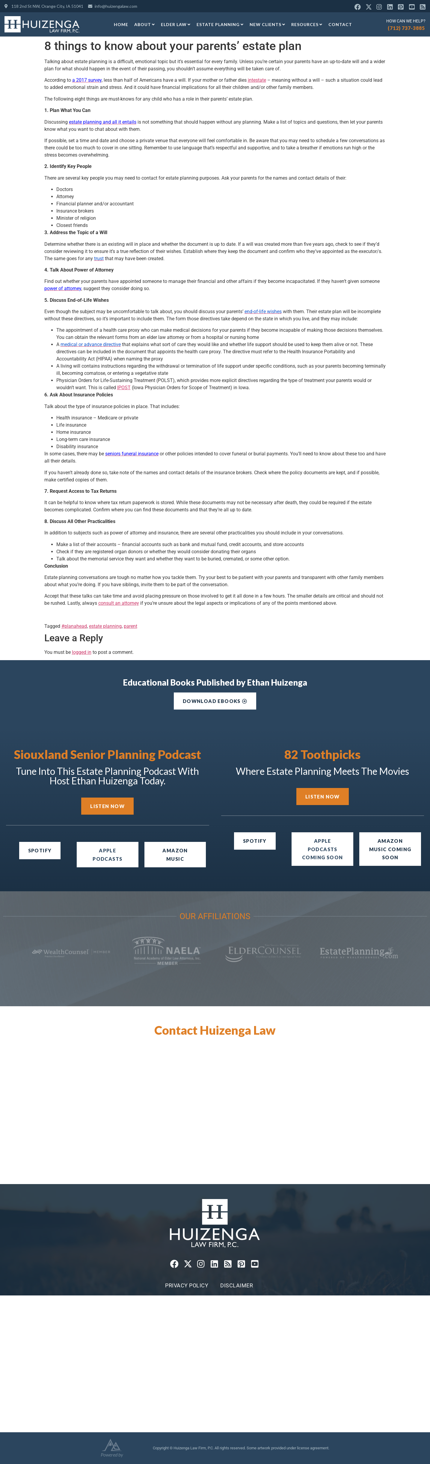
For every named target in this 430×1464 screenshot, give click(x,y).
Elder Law (176, 24)
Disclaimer (236, 1285)
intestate (257, 80)
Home (121, 24)
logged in (81, 652)
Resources (306, 24)
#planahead (74, 626)
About (144, 24)
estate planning (105, 626)
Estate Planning (220, 24)
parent (130, 626)
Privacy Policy (186, 1285)
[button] (322, 849)
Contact (340, 24)
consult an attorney (118, 603)
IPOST (124, 387)
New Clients (267, 24)
